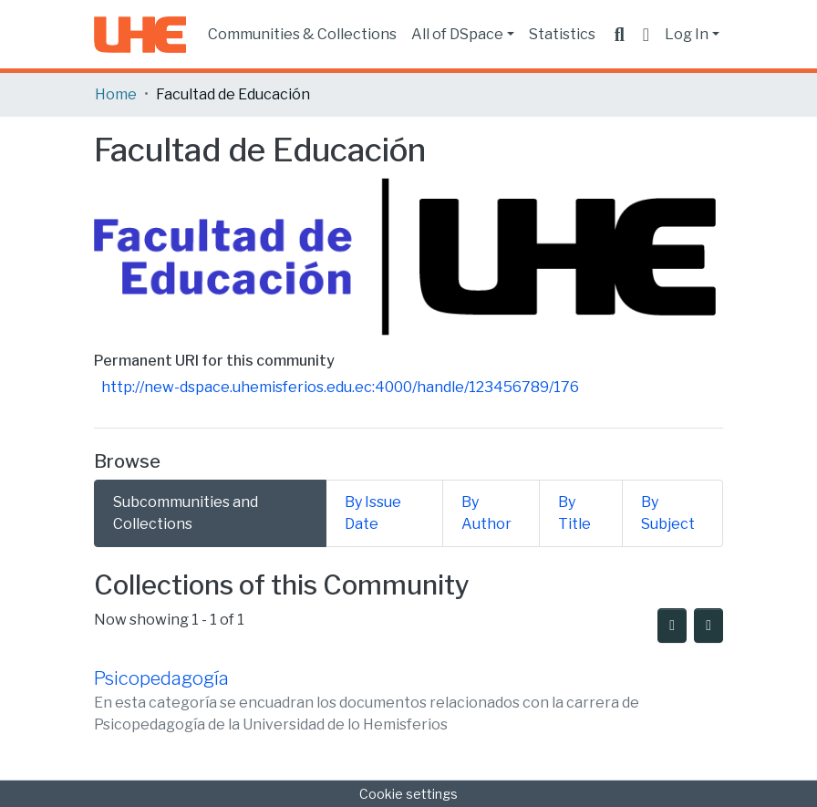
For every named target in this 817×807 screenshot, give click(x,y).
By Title (574, 513)
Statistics (562, 34)
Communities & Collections (302, 34)
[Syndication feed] (672, 625)
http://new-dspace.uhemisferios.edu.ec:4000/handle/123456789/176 (340, 387)
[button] (646, 35)
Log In (686, 34)
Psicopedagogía (161, 678)
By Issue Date (373, 513)
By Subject (668, 513)
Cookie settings (408, 794)
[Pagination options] (708, 625)
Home (116, 94)
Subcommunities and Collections (185, 513)
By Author (486, 513)
